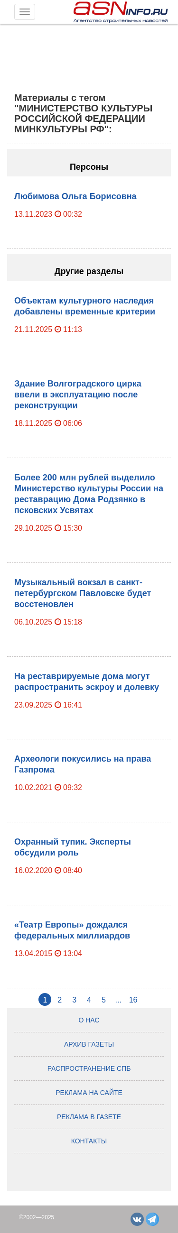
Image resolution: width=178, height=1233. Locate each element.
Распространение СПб (89, 1068)
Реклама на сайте (89, 1092)
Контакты (89, 1141)
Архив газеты (89, 1044)
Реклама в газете (89, 1117)
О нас (88, 1020)
